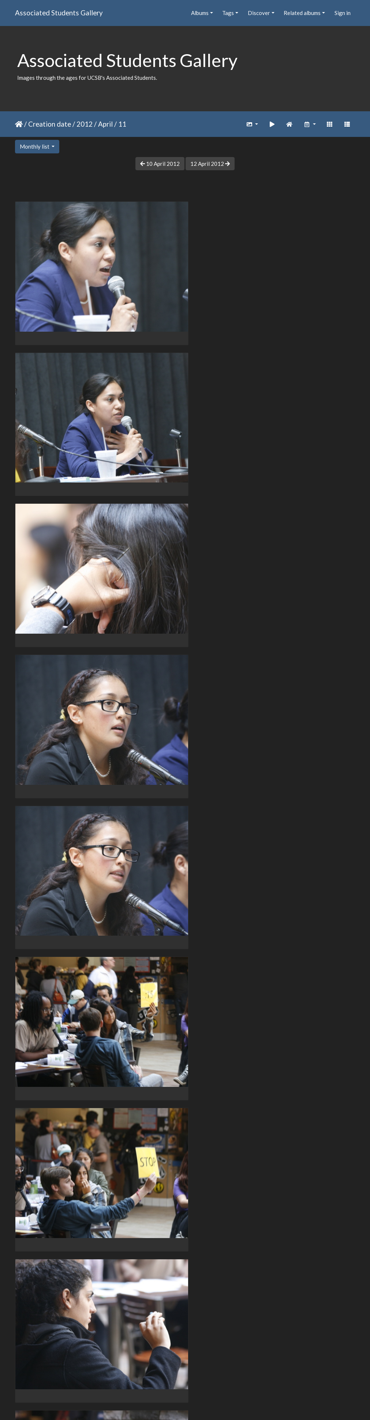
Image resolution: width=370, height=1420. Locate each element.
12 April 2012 (210, 163)
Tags (228, 13)
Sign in (343, 13)
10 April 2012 (160, 163)
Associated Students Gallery (59, 12)
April (105, 124)
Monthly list (35, 146)
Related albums (302, 13)
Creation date (49, 124)
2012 (84, 124)
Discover (259, 13)
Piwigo (200, 1405)
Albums (200, 13)
